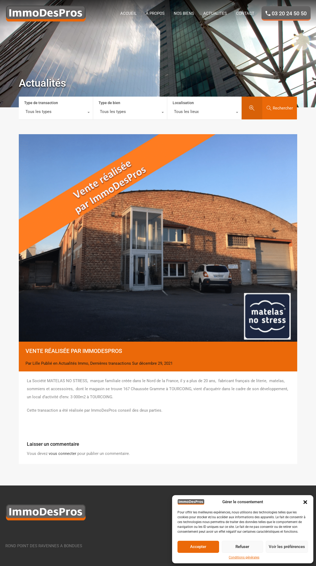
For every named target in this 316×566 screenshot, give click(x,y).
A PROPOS (155, 13)
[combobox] (56, 113)
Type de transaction (41, 103)
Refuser (242, 546)
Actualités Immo (73, 363)
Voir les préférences (287, 546)
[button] (305, 502)
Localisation (183, 103)
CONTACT (245, 13)
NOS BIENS (184, 13)
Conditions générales (244, 557)
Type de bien (109, 103)
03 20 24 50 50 (289, 13)
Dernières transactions (110, 363)
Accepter (198, 546)
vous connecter (62, 453)
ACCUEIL (128, 13)
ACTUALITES (215, 13)
